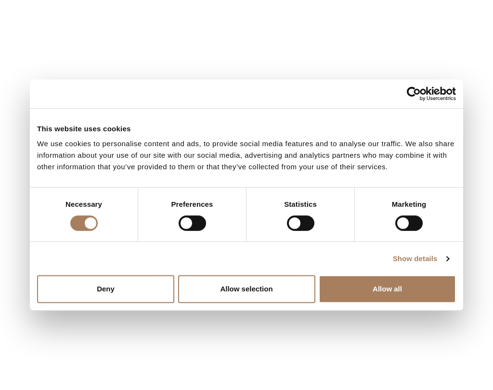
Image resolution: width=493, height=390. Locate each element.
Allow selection (246, 289)
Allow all (387, 289)
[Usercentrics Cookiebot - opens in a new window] (414, 94)
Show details (415, 258)
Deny (106, 289)
